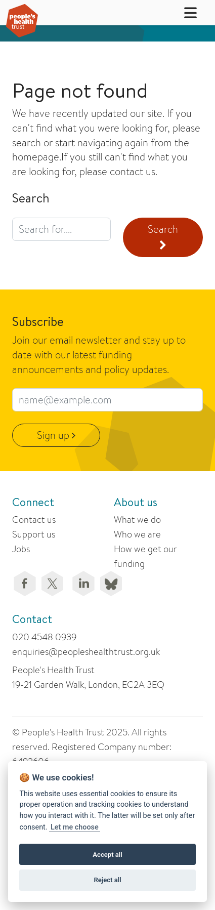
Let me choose (75, 827)
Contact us (34, 519)
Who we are (137, 534)
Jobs (21, 549)
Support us (33, 534)
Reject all (107, 880)
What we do (137, 519)
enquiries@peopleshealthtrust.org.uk (86, 651)
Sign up (56, 435)
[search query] (61, 229)
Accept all (107, 854)
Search (163, 236)
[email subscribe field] (107, 399)
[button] (184, 12)
